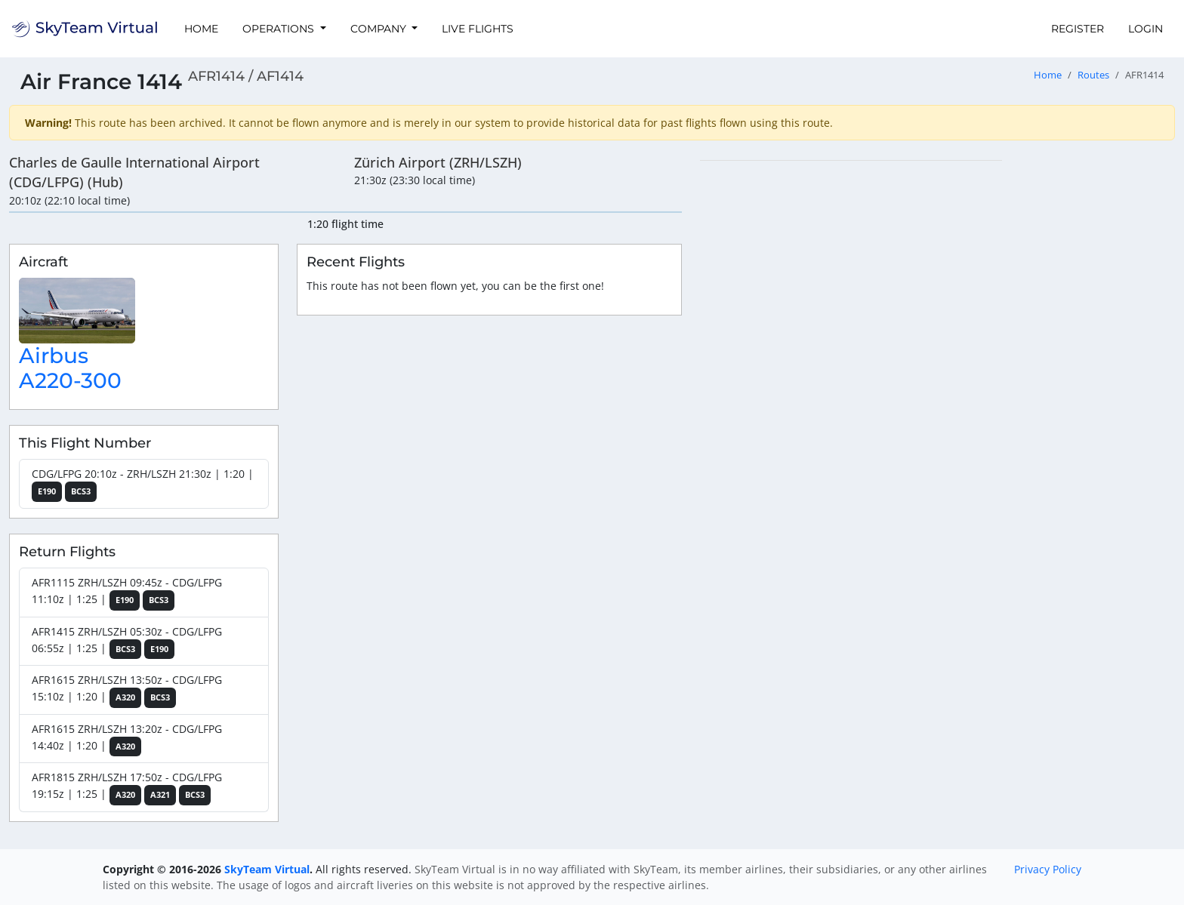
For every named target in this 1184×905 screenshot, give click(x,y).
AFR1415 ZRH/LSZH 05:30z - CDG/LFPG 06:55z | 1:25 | (127, 642)
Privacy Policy (1047, 869)
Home (201, 28)
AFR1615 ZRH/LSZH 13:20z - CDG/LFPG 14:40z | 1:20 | (127, 739)
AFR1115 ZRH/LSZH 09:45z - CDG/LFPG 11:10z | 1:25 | (127, 593)
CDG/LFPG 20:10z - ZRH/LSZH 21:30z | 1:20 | (143, 484)
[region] (937, 386)
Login (1145, 28)
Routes (1093, 75)
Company (379, 28)
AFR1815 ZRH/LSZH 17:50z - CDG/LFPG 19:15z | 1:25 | (127, 787)
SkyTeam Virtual (267, 869)
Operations (279, 28)
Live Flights (477, 28)
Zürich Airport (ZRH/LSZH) (438, 162)
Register (1077, 28)
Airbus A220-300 (70, 368)
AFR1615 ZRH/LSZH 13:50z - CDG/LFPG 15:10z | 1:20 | (127, 690)
